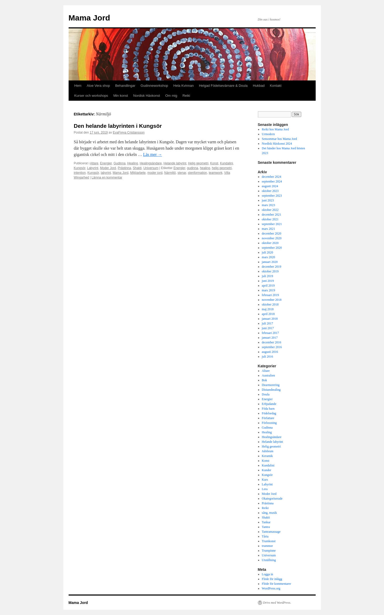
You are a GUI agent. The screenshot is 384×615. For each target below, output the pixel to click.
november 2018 (271, 300)
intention (80, 173)
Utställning (269, 560)
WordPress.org (271, 588)
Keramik (267, 456)
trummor (267, 546)
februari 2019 (270, 295)
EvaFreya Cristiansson (129, 132)
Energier (106, 163)
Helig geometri (198, 163)
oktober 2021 (270, 219)
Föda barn (268, 408)
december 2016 (271, 342)
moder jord (154, 173)
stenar (181, 173)
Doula (265, 394)
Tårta (265, 536)
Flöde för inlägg (272, 579)
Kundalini (226, 163)
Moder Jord (108, 168)
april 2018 (268, 314)
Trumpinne (269, 550)
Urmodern (268, 134)
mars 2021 (268, 229)
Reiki (186, 96)
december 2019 (271, 266)
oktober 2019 (270, 271)
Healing (132, 163)
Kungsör (79, 168)
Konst (214, 163)
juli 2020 (267, 252)
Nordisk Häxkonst (146, 96)
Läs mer (152, 154)
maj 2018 (268, 309)
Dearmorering (270, 385)
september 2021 (272, 224)
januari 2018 (270, 319)
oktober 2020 (270, 243)
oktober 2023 (270, 191)
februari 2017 (270, 333)
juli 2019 (267, 276)
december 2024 (271, 177)
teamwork (215, 173)
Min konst (120, 96)
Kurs (265, 479)
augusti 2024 (270, 186)
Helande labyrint (174, 163)
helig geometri (222, 168)
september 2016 (272, 347)
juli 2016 (267, 356)
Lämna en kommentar (106, 177)
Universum (150, 168)
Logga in (267, 574)
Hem (77, 86)
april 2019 (268, 285)
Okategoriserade (272, 498)
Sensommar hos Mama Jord (279, 139)
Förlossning (269, 423)
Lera (265, 489)
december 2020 (271, 233)
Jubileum (267, 451)
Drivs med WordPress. (277, 602)
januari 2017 (270, 337)
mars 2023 (268, 205)
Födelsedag (269, 413)
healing (205, 168)
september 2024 (272, 181)
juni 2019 (268, 281)
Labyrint (92, 168)
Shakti (137, 168)
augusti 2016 (270, 352)
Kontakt (275, 86)
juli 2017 (267, 323)
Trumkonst (268, 541)
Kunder (266, 470)
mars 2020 (268, 257)
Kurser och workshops (91, 96)
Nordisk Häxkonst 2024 (277, 143)
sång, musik (269, 513)
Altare (94, 163)
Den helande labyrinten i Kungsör (118, 126)
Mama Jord (89, 17)
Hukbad (259, 86)
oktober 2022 (270, 210)
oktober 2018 (270, 304)
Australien (268, 375)
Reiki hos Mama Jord (275, 129)
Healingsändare (151, 163)
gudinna (192, 168)
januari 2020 (270, 262)
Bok (264, 380)
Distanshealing (271, 390)
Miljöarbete (138, 173)
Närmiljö (170, 173)
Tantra (266, 527)
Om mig (171, 96)
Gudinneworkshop (154, 86)
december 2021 (271, 214)
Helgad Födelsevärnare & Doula (223, 86)
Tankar (266, 522)
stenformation (197, 173)
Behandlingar (125, 86)
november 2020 (271, 238)
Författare (268, 418)
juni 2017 (268, 328)
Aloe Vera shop (98, 86)
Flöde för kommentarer (276, 584)
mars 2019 (268, 290)
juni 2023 (268, 200)
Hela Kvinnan (183, 86)
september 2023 (272, 195)
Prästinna (124, 168)
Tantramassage (271, 531)
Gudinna (119, 163)
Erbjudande (269, 404)
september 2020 (272, 248)
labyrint (106, 173)
